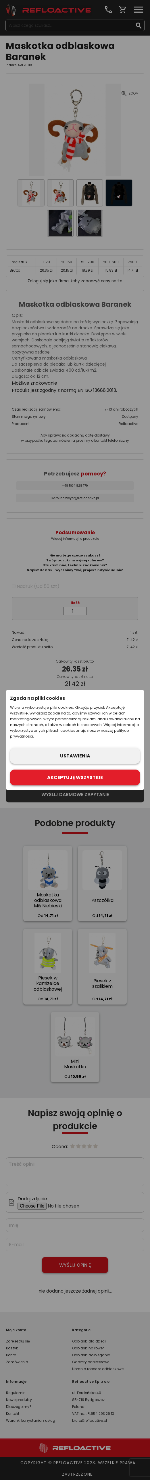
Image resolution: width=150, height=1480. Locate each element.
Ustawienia (75, 756)
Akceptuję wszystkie (75, 777)
